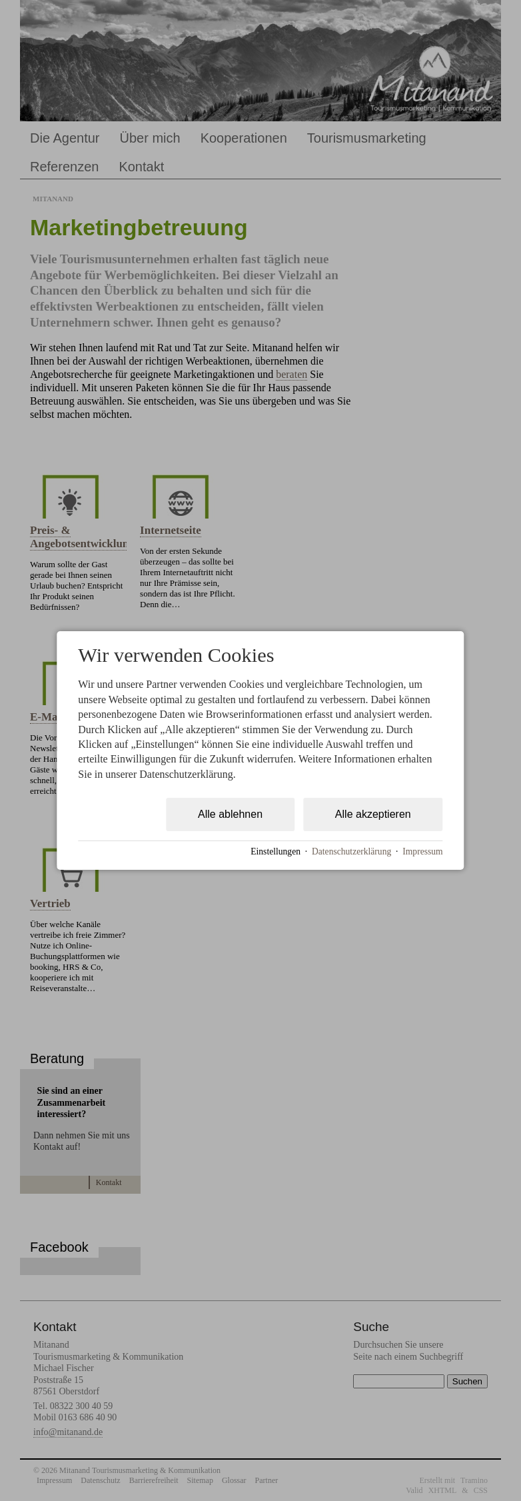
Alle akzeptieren (373, 814)
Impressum (422, 851)
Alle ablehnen (230, 814)
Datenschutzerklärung (351, 851)
